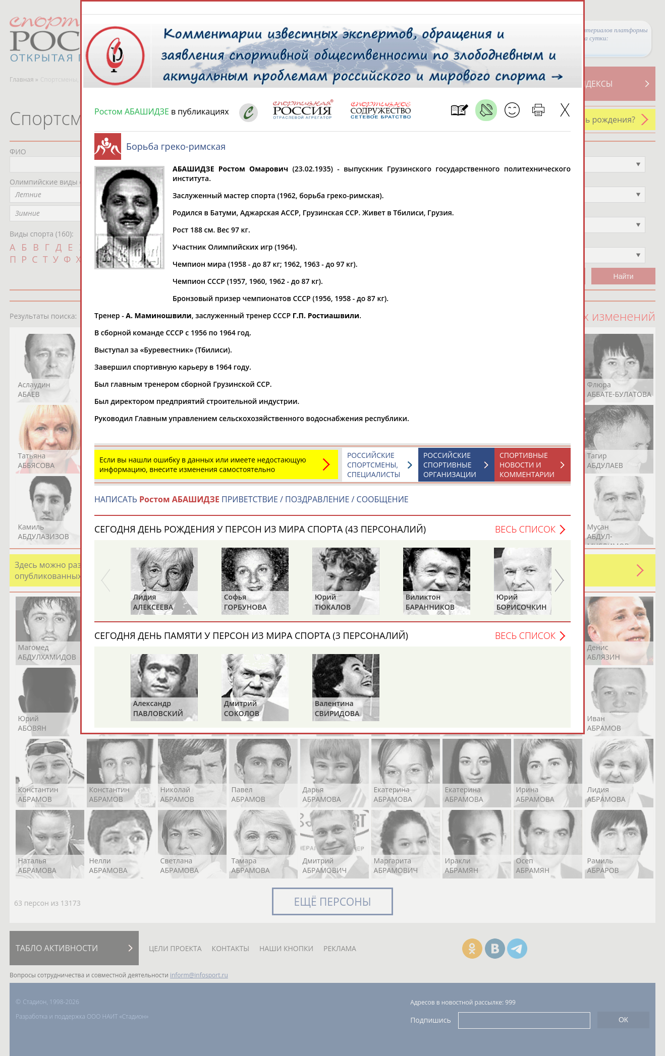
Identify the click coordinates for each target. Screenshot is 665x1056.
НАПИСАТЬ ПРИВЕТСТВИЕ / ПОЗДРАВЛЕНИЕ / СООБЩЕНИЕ (251, 504)
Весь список (525, 534)
